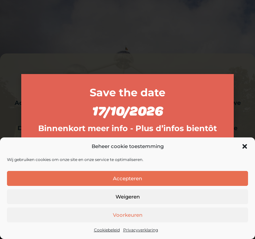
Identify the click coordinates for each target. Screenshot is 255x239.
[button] (244, 146)
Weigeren (128, 197)
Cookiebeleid (107, 229)
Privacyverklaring (140, 229)
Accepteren (127, 178)
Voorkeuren (127, 215)
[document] (127, 119)
